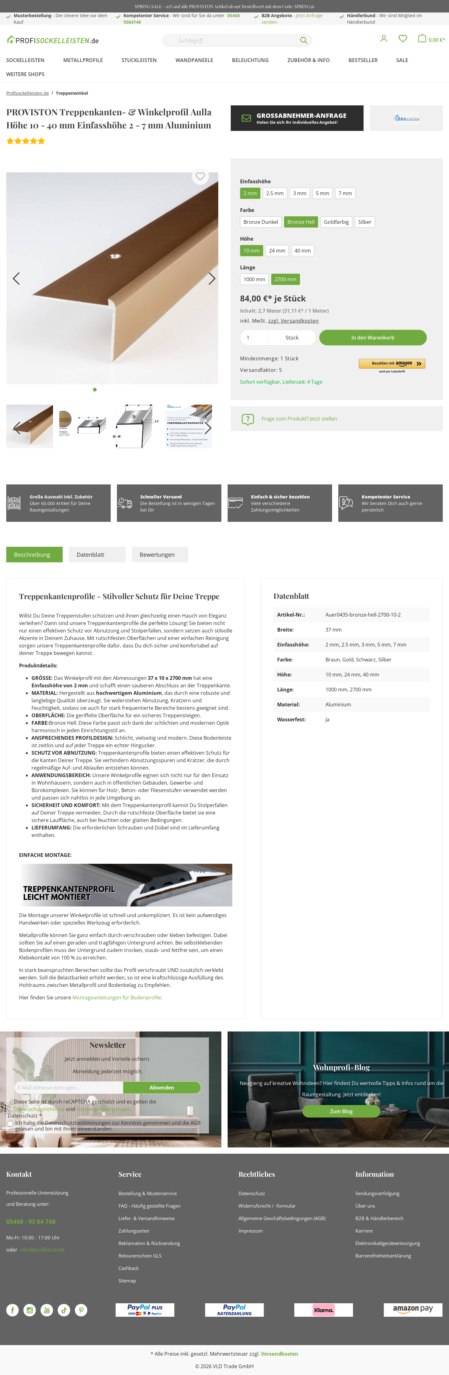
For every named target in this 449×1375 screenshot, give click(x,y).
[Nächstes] (210, 281)
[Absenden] (162, 1087)
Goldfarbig (336, 222)
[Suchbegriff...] (229, 40)
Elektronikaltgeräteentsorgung (387, 1243)
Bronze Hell (301, 222)
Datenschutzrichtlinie (39, 1109)
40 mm (303, 250)
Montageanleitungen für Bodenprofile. (117, 997)
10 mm (252, 250)
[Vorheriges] (14, 281)
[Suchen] (304, 40)
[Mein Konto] (383, 40)
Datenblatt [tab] (90, 554)
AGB (195, 1122)
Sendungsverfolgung (377, 1193)
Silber (365, 222)
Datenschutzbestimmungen (78, 1122)
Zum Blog (341, 1111)
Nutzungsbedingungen (103, 1109)
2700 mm (286, 279)
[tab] (34, 554)
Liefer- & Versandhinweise (146, 1218)
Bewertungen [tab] (157, 554)
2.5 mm (275, 193)
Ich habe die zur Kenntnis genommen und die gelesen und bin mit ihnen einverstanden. (107, 1126)
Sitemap (127, 1280)
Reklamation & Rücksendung (149, 1243)
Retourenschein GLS (140, 1255)
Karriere (364, 1231)
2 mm (250, 193)
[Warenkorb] (431, 39)
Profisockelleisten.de (27, 93)
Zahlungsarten (133, 1231)
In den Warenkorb (372, 337)
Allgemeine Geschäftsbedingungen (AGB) (282, 1218)
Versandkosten (279, 1353)
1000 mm (254, 279)
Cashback (128, 1268)
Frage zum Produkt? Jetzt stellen (299, 418)
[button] (392, 366)
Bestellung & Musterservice (147, 1193)
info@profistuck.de (42, 1249)
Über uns (365, 1206)
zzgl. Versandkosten (293, 320)
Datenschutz (252, 1193)
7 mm (345, 193)
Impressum (251, 1231)
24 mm (277, 250)
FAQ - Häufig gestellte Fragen (149, 1206)
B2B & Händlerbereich (379, 1218)
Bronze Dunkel (261, 222)
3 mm (300, 193)
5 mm (322, 193)
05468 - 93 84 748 (31, 1222)
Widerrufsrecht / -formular (267, 1206)
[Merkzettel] (402, 40)
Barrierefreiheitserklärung (383, 1255)
